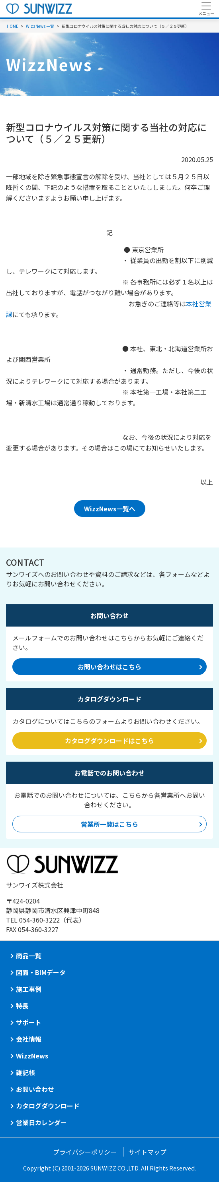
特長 (22, 1005)
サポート (28, 1022)
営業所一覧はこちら (109, 824)
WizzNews (32, 1055)
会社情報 (28, 1039)
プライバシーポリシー (85, 1152)
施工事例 (28, 989)
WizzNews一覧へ (109, 508)
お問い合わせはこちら (109, 666)
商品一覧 (28, 955)
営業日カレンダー (41, 1122)
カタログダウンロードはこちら (109, 740)
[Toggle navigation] (206, 8)
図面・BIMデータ (41, 972)
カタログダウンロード (48, 1105)
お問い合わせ (35, 1089)
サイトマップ (147, 1152)
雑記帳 (25, 1072)
